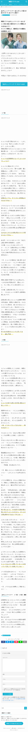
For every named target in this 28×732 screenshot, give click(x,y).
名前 (3, 674)
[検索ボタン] (26, 1)
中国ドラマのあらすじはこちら (14, 723)
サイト (4, 684)
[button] (3, 642)
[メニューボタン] (1, 1)
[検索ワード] (14, 708)
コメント (5, 657)
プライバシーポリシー (14, 730)
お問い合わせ (14, 728)
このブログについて (21, 728)
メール (4, 679)
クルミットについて (7, 728)
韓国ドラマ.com (14, 1)
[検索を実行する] (25, 708)
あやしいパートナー (6, 635)
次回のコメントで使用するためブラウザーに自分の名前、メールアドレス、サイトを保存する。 (14, 689)
